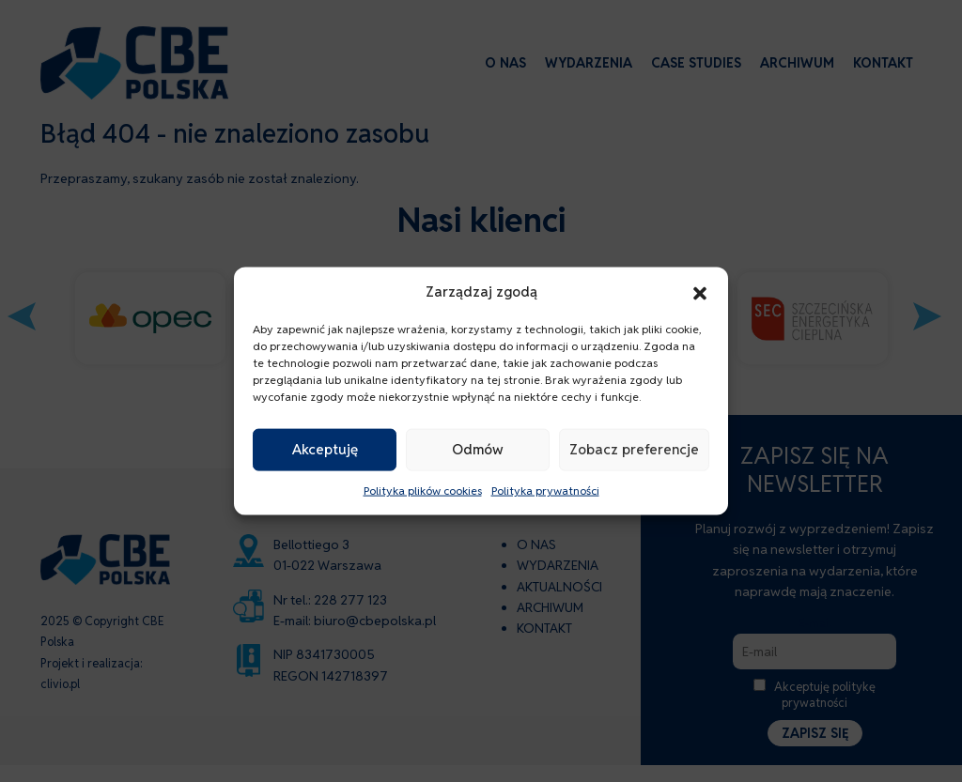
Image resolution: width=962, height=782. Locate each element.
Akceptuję (325, 449)
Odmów (478, 449)
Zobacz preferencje (634, 449)
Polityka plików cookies (423, 490)
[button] (699, 291)
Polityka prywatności (545, 490)
